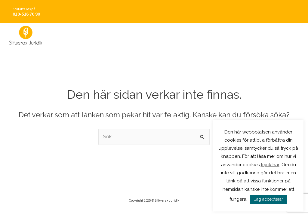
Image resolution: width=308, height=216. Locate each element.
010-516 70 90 (26, 14)
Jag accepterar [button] (268, 199)
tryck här (270, 164)
